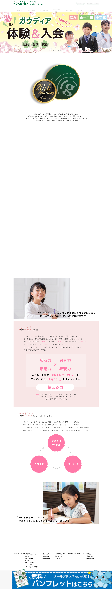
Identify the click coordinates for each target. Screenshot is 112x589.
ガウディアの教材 (29, 558)
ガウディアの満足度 (29, 562)
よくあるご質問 (68, 9)
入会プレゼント (58, 558)
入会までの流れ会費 (56, 9)
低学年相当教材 (46, 557)
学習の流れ (27, 557)
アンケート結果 (28, 564)
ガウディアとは (19, 9)
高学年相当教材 (46, 558)
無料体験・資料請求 (91, 3)
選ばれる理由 (31, 9)
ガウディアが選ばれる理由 (31, 555)
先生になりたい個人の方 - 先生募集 (56, 579)
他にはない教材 (44, 9)
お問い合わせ (80, 9)
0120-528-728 (58, 573)
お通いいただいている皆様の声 (32, 566)
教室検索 (79, 3)
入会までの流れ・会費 (59, 553)
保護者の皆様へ (90, 557)
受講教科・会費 (58, 557)
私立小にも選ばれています (31, 568)
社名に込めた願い (91, 558)
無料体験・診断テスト (60, 555)
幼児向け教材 (46, 555)
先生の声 (27, 560)
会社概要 (92, 9)
